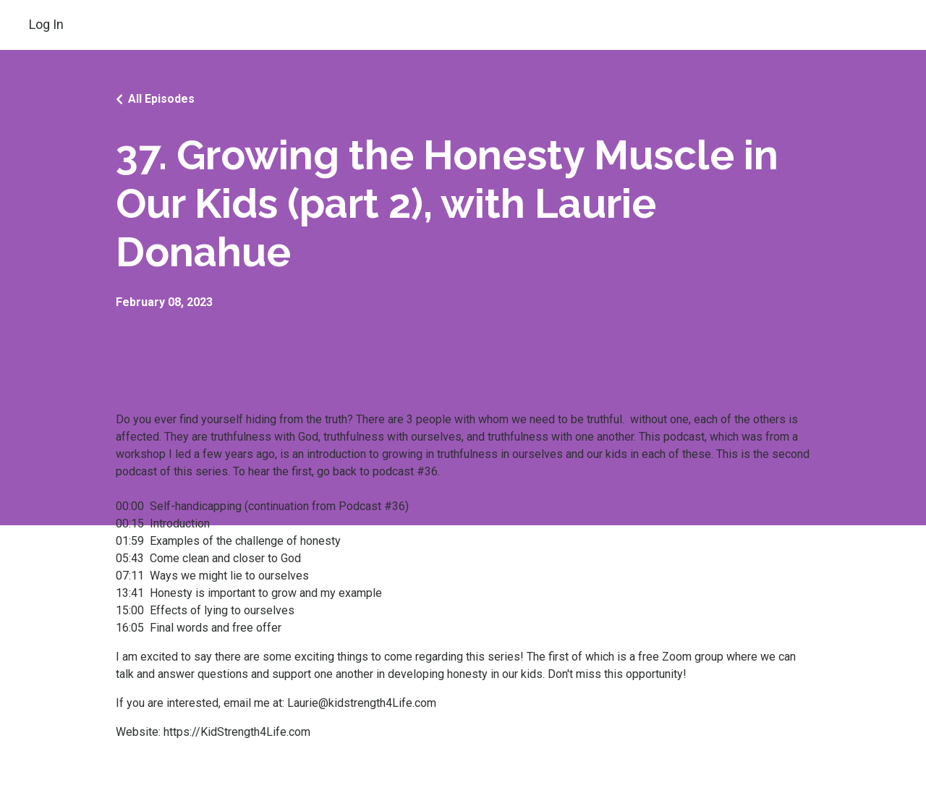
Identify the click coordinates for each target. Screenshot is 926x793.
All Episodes (161, 99)
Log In (46, 24)
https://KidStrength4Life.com (236, 732)
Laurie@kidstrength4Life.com (361, 703)
